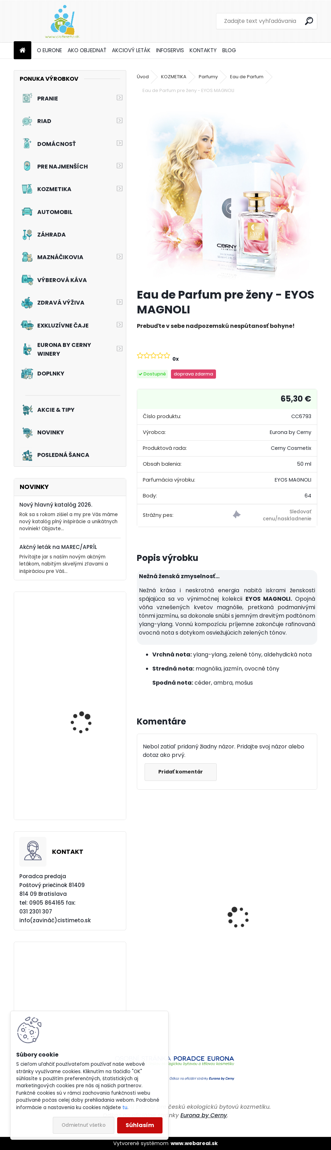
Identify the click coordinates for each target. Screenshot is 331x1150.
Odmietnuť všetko (84, 1125)
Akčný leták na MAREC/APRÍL (58, 547)
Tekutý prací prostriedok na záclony (90, 720)
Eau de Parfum (246, 76)
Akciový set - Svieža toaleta (83, 786)
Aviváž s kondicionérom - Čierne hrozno (269, 955)
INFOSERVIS (170, 50)
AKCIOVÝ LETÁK (131, 50)
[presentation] (141, 905)
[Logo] (62, 21)
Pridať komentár (181, 771)
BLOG (229, 50)
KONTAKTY (203, 50)
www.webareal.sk (194, 1143)
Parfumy (208, 76)
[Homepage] (22, 51)
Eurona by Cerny (203, 1115)
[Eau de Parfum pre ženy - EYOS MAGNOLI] (227, 191)
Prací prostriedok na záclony (85, 649)
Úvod (143, 76)
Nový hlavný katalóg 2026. (55, 504)
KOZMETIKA (173, 76)
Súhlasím (140, 1125)
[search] (309, 21)
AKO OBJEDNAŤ (87, 50)
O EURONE (49, 50)
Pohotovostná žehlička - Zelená (175, 949)
